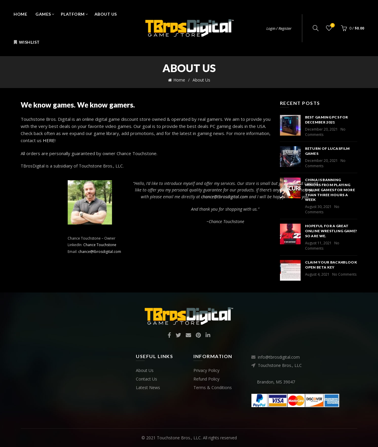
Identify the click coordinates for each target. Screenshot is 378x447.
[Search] (315, 28)
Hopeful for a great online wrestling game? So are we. (331, 231)
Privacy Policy (206, 370)
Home (20, 14)
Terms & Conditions (212, 387)
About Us (105, 14)
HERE (49, 140)
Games (43, 14)
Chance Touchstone (196, 244)
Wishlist (27, 42)
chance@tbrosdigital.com (196, 251)
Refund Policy (206, 379)
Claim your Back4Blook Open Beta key (331, 264)
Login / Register (278, 28)
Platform (73, 14)
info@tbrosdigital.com (279, 357)
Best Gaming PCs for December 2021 (326, 119)
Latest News (148, 387)
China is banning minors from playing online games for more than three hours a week (330, 190)
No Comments (322, 209)
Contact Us (146, 379)
